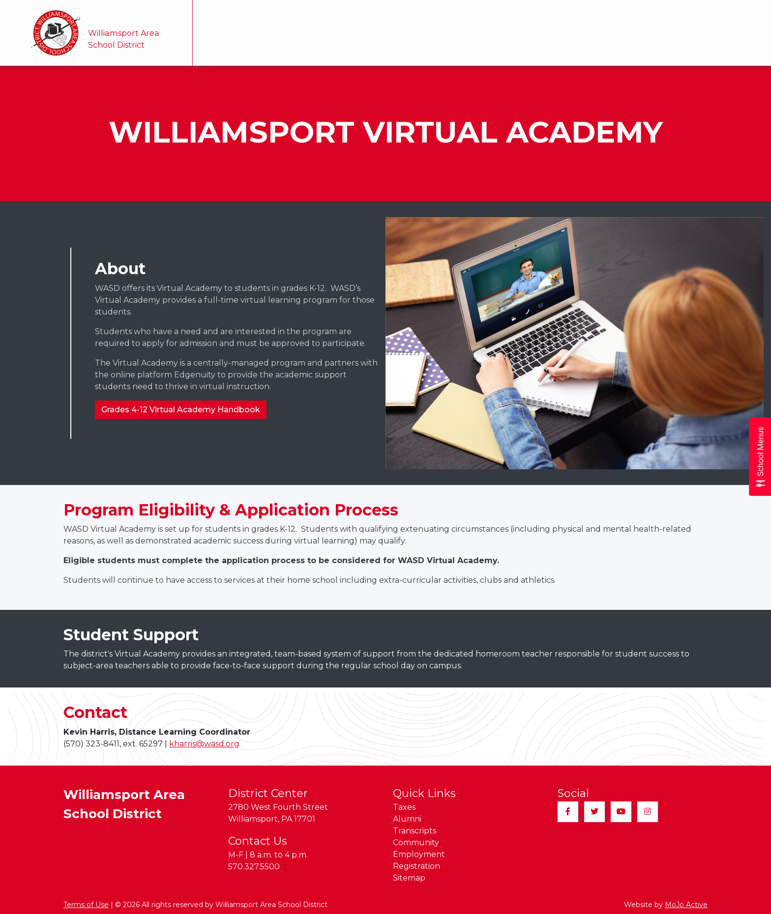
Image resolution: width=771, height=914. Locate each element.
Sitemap (677, 12)
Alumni (415, 12)
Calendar (408, 44)
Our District (277, 45)
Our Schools (346, 45)
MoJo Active (686, 904)
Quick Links (731, 12)
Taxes (381, 12)
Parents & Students (587, 45)
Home (222, 44)
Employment (570, 12)
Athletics (666, 45)
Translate (336, 12)
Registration (628, 12)
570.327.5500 (254, 866)
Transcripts (459, 12)
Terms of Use (86, 904)
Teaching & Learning (486, 45)
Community (512, 12)
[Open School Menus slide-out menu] (760, 457)
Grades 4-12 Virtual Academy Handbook (180, 409)
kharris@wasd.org (204, 743)
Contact (719, 44)
